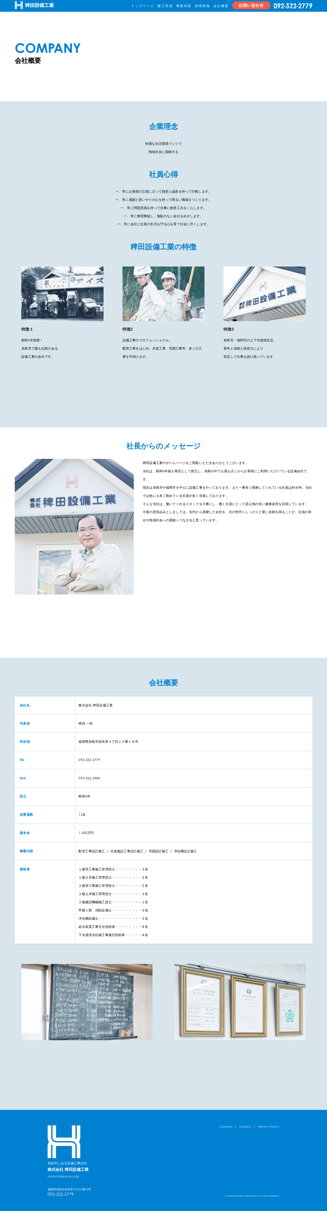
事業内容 (184, 6)
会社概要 (221, 6)
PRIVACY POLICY (268, 1126)
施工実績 (165, 6)
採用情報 (202, 6)
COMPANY (225, 1126)
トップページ (142, 6)
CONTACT (244, 1126)
